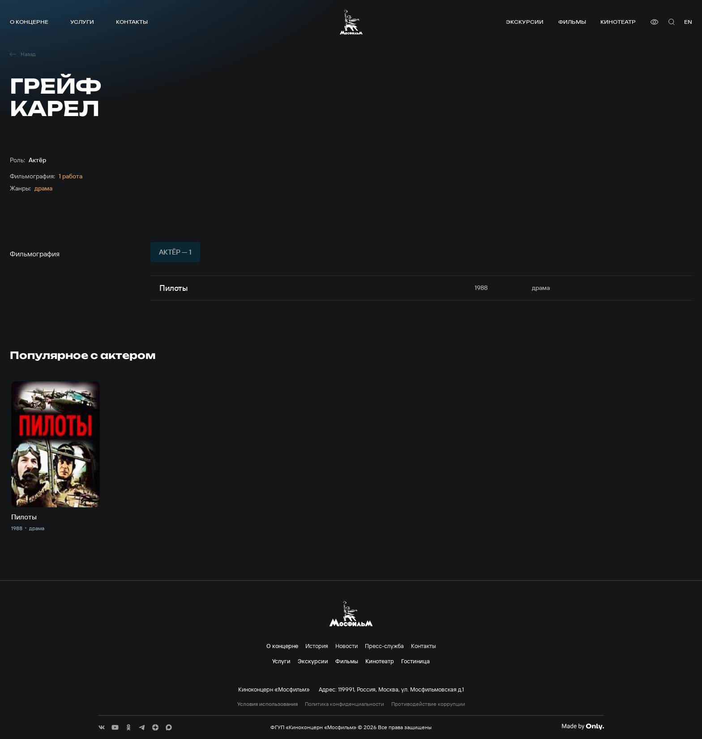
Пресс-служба (384, 645)
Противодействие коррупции (428, 704)
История (316, 645)
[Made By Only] (582, 726)
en (688, 21)
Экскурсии (525, 21)
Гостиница (415, 661)
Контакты (132, 21)
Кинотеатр (618, 21)
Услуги (82, 21)
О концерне (29, 21)
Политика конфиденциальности (344, 704)
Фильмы (572, 21)
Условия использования (267, 704)
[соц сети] (101, 727)
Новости (346, 645)
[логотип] (351, 22)
